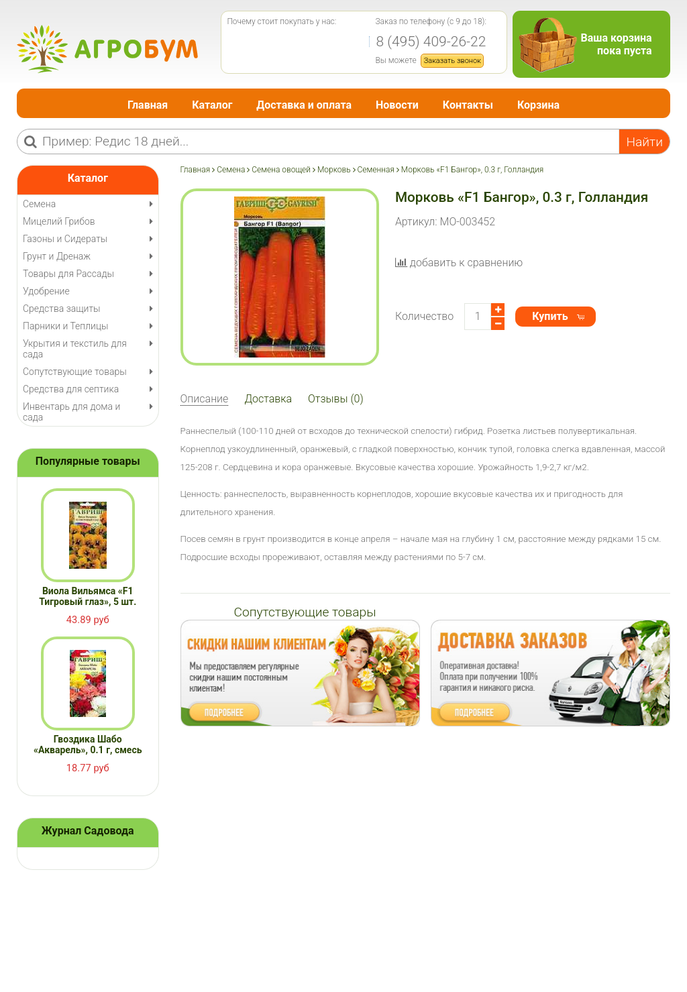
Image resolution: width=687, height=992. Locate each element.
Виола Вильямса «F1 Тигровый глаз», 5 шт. (87, 596)
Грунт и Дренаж (57, 256)
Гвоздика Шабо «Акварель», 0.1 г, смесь (88, 744)
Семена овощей (281, 169)
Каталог (212, 105)
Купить (550, 316)
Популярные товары (88, 461)
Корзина (538, 105)
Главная (147, 105)
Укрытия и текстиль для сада (75, 349)
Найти (644, 142)
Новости (397, 105)
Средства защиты (62, 308)
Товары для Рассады (68, 273)
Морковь (334, 169)
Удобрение (46, 291)
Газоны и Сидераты (65, 238)
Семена (231, 169)
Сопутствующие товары (75, 371)
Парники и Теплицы (65, 326)
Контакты (468, 105)
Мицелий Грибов (59, 221)
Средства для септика (71, 389)
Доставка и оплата (304, 105)
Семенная (376, 169)
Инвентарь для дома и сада (71, 412)
